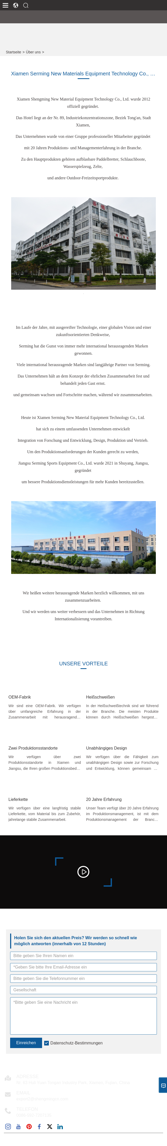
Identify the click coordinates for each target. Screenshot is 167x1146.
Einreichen (26, 1043)
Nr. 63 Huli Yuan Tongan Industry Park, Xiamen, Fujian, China (73, 1082)
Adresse (27, 1076)
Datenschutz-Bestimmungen (76, 1043)
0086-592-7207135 (33, 1115)
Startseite (13, 52)
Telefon (27, 1109)
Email (23, 1092)
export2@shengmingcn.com (42, 1099)
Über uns (33, 52)
